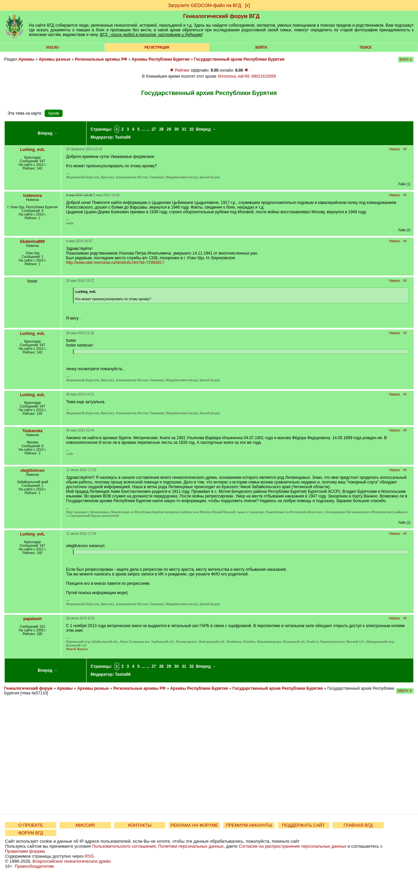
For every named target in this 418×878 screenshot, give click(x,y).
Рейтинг (182, 70)
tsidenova (32, 195)
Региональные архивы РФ (101, 59)
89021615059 (264, 76)
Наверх (394, 149)
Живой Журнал (77, 649)
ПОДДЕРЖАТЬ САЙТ (303, 825)
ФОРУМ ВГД (30, 832)
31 (184, 129)
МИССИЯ (85, 825)
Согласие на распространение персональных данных (292, 846)
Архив (53, 113)
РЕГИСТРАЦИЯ (156, 47)
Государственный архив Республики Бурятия (239, 59)
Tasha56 (122, 137)
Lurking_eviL (32, 149)
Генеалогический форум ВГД (221, 16)
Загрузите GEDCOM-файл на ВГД (204, 5)
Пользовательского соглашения (124, 846)
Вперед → (48, 133)
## (405, 149)
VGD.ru (52, 47)
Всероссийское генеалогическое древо (72, 861)
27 (153, 129)
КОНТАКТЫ (139, 825)
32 (191, 129)
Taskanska (32, 431)
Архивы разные (54, 59)
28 (161, 129)
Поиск (365, 47)
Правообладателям (34, 866)
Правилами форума (25, 851)
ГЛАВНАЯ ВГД (358, 825)
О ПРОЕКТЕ (30, 825)
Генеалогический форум (28, 688)
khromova (227, 76)
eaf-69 (243, 76)
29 (169, 129)
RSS (89, 856)
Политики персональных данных (191, 846)
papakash (32, 618)
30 (176, 129)
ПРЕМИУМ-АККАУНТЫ (249, 825)
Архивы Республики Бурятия (161, 59)
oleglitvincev (32, 470)
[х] (247, 5)
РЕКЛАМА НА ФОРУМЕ (194, 825)
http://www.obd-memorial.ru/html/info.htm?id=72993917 (115, 262)
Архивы (27, 59)
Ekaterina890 (32, 241)
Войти (261, 47)
